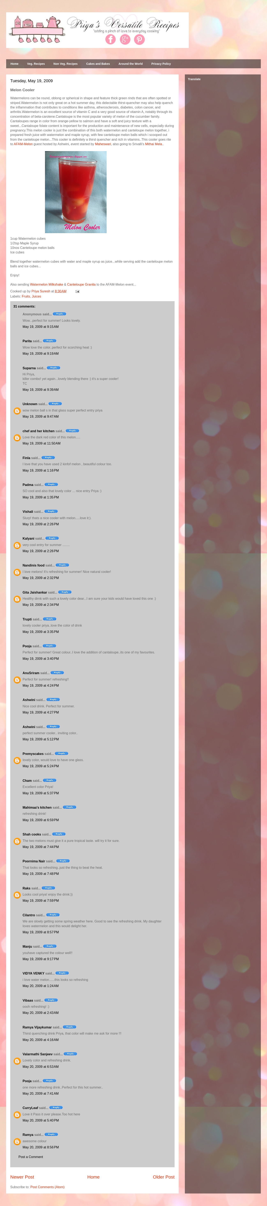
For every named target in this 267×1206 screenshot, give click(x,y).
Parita (27, 341)
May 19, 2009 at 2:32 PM (41, 578)
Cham (27, 780)
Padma (28, 485)
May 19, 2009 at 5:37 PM (41, 793)
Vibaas (28, 1000)
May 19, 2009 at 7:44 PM (41, 847)
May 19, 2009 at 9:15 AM (41, 326)
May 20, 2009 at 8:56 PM (41, 1147)
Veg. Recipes (36, 63)
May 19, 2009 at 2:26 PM (41, 524)
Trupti (27, 619)
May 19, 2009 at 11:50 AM (42, 443)
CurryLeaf (30, 1108)
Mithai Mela (153, 144)
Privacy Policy (161, 63)
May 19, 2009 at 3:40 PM (41, 658)
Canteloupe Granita (81, 284)
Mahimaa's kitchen (37, 807)
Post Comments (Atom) (47, 1187)
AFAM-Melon (23, 144)
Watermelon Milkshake (46, 284)
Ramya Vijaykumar (37, 1027)
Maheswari (103, 144)
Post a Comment (30, 1157)
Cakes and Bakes (98, 63)
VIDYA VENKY (33, 973)
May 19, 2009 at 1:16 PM (41, 470)
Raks (26, 888)
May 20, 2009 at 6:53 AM (41, 1066)
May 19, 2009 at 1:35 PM (41, 497)
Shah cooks (32, 834)
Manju (27, 946)
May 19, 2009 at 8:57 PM (41, 932)
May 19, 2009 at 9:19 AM (41, 353)
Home (14, 63)
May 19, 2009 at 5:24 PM (41, 766)
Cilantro (29, 915)
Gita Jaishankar (35, 592)
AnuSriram (31, 673)
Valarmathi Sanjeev (38, 1054)
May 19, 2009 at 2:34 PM (41, 604)
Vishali (28, 511)
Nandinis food (34, 565)
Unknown (30, 404)
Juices (36, 296)
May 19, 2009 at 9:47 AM (41, 416)
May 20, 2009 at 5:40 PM (41, 1120)
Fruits (26, 296)
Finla (26, 458)
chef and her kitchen (39, 431)
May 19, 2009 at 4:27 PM (41, 712)
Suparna (29, 368)
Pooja (27, 646)
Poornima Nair (34, 861)
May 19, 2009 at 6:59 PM (41, 820)
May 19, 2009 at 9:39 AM (41, 389)
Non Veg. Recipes (65, 63)
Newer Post (22, 1177)
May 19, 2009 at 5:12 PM (41, 739)
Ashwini (29, 700)
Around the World (131, 63)
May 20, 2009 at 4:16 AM (41, 1040)
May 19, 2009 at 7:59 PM (41, 900)
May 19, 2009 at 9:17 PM (41, 959)
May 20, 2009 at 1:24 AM (41, 986)
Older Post (164, 1177)
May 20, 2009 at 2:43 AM (41, 1012)
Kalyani (28, 538)
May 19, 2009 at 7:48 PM (41, 873)
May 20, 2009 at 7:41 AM (41, 1093)
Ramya (28, 1134)
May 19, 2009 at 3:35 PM (41, 632)
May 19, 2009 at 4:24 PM (41, 685)
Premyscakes (33, 754)
